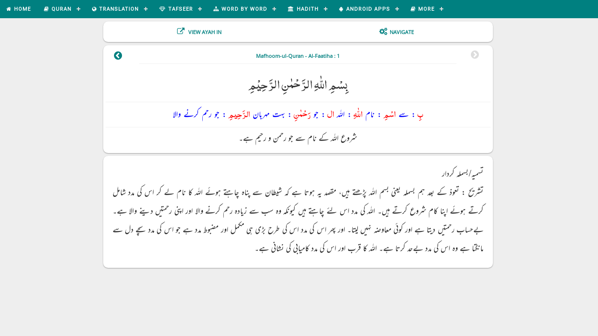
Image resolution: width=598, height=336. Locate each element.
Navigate (402, 31)
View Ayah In (204, 31)
